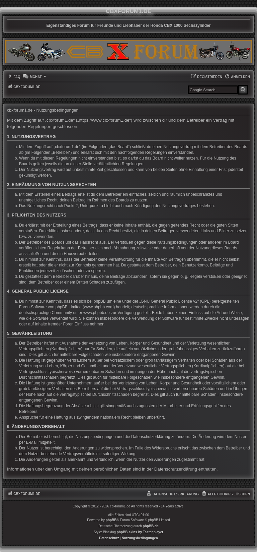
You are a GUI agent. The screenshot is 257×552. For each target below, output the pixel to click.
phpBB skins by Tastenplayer (140, 532)
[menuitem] (13, 77)
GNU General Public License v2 (169, 301)
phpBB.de (151, 526)
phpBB (111, 520)
